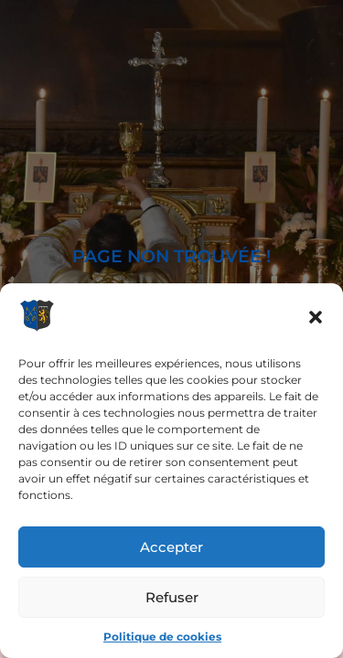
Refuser (171, 597)
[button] (315, 317)
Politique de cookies (162, 636)
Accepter (171, 547)
